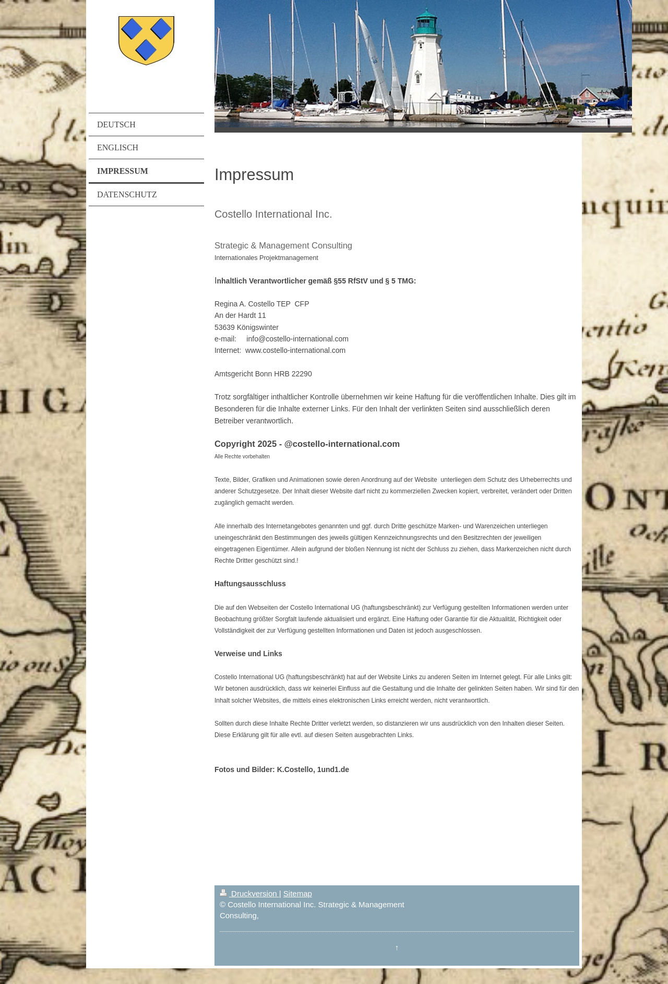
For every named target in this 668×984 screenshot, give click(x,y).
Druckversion (249, 893)
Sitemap (297, 893)
